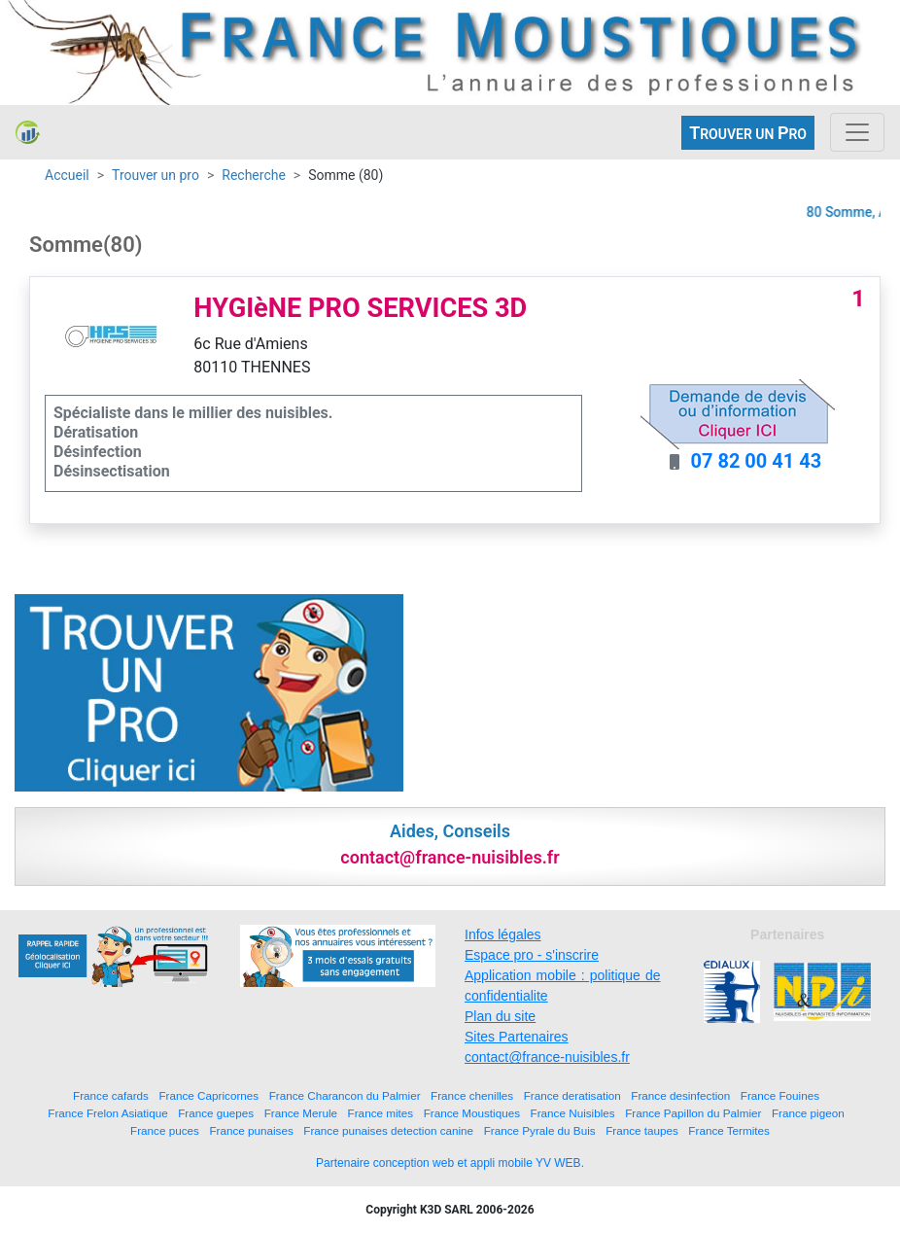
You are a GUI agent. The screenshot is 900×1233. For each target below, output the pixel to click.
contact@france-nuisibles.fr (547, 1057)
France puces (164, 1130)
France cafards (111, 1095)
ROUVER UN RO (748, 133)
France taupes (642, 1130)
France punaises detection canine (388, 1130)
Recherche (254, 175)
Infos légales (503, 934)
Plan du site (500, 1016)
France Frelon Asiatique (107, 1113)
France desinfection (680, 1095)
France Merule (300, 1113)
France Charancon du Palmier (345, 1095)
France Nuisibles (573, 1113)
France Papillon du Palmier (693, 1113)
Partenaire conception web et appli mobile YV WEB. (450, 1163)
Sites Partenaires (517, 1036)
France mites (381, 1113)
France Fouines (780, 1095)
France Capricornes (208, 1095)
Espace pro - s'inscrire (532, 955)
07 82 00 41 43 (755, 461)
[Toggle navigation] (857, 132)
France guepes (216, 1113)
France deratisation (572, 1095)
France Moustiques (472, 1113)
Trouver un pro (155, 175)
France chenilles (472, 1095)
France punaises (251, 1130)
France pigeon (808, 1113)
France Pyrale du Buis (540, 1130)
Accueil (67, 175)
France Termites (729, 1130)
